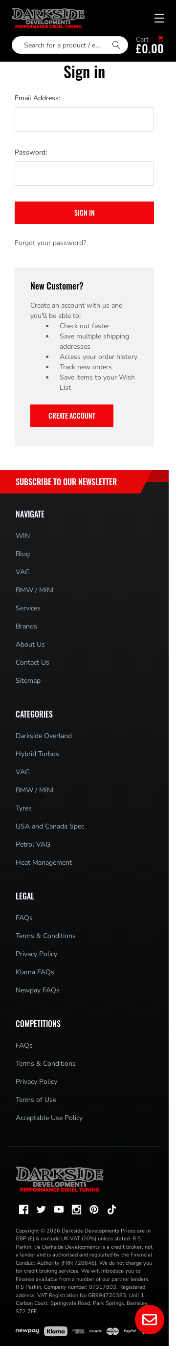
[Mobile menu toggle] (159, 18)
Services (28, 608)
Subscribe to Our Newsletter (66, 482)
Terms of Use (36, 1099)
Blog (23, 554)
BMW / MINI (35, 590)
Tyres (24, 808)
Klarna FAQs (35, 972)
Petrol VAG (33, 844)
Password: (31, 152)
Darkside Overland (44, 735)
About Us (30, 644)
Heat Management (44, 862)
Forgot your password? (50, 242)
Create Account (71, 415)
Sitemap (28, 680)
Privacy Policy (36, 954)
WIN (23, 535)
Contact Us (32, 662)
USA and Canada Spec (50, 826)
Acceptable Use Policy (49, 1117)
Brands (26, 626)
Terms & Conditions (46, 936)
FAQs (24, 917)
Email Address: (37, 98)
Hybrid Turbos (37, 754)
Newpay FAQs (38, 990)
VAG (23, 572)
